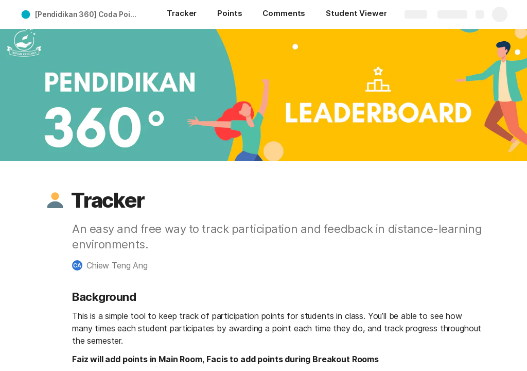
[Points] (229, 14)
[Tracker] (181, 14)
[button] (55, 200)
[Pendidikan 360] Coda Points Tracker (89, 14)
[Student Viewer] (356, 14)
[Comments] (283, 14)
